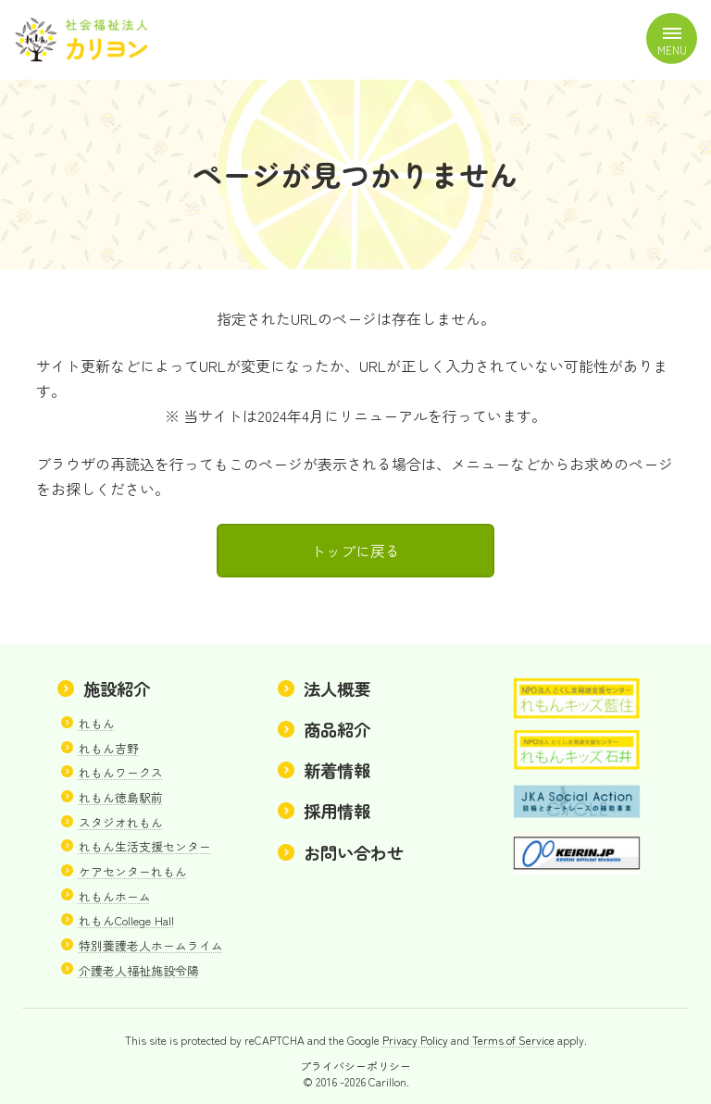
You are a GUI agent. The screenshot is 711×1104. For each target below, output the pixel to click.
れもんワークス (121, 773)
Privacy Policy (415, 1040)
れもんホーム (115, 896)
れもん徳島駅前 (121, 797)
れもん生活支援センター (145, 847)
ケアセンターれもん (133, 871)
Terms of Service (513, 1040)
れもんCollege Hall (126, 921)
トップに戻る (355, 551)
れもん (97, 723)
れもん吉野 (109, 748)
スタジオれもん (121, 822)
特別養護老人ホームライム (151, 945)
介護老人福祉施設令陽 (139, 970)
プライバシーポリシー (355, 1065)
